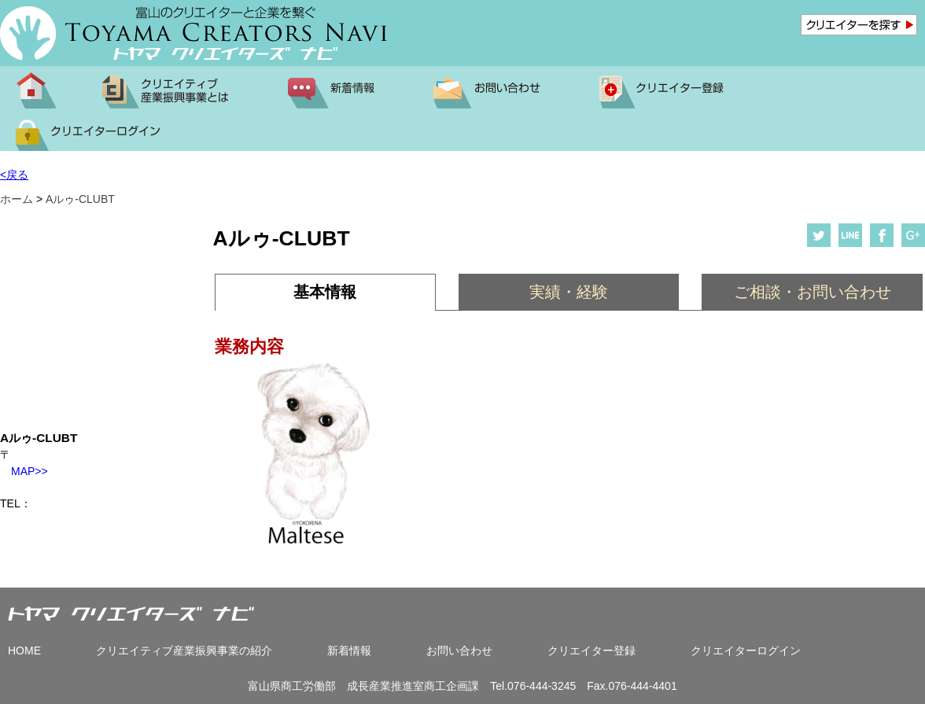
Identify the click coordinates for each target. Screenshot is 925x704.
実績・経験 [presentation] (568, 291)
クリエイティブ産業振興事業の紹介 (184, 650)
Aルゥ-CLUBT (80, 199)
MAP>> (24, 471)
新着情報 (349, 650)
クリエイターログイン (746, 650)
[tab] (325, 292)
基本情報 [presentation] (324, 291)
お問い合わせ (459, 650)
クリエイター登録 (591, 650)
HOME (24, 650)
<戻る (14, 174)
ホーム (16, 199)
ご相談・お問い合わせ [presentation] (812, 291)
